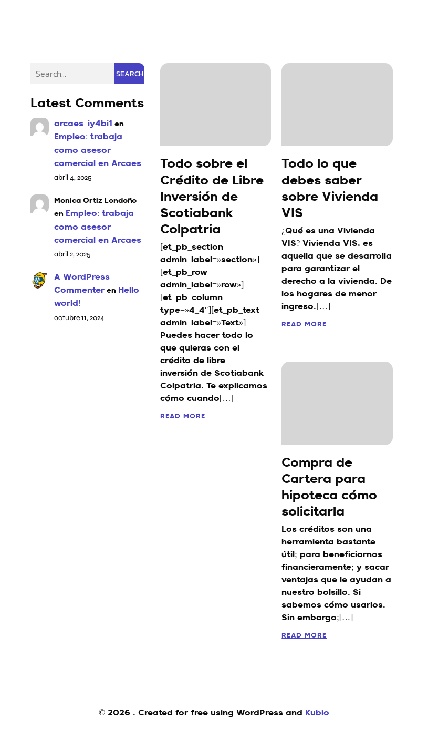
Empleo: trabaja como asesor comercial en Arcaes (97, 150)
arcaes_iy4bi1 (83, 124)
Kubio (317, 713)
